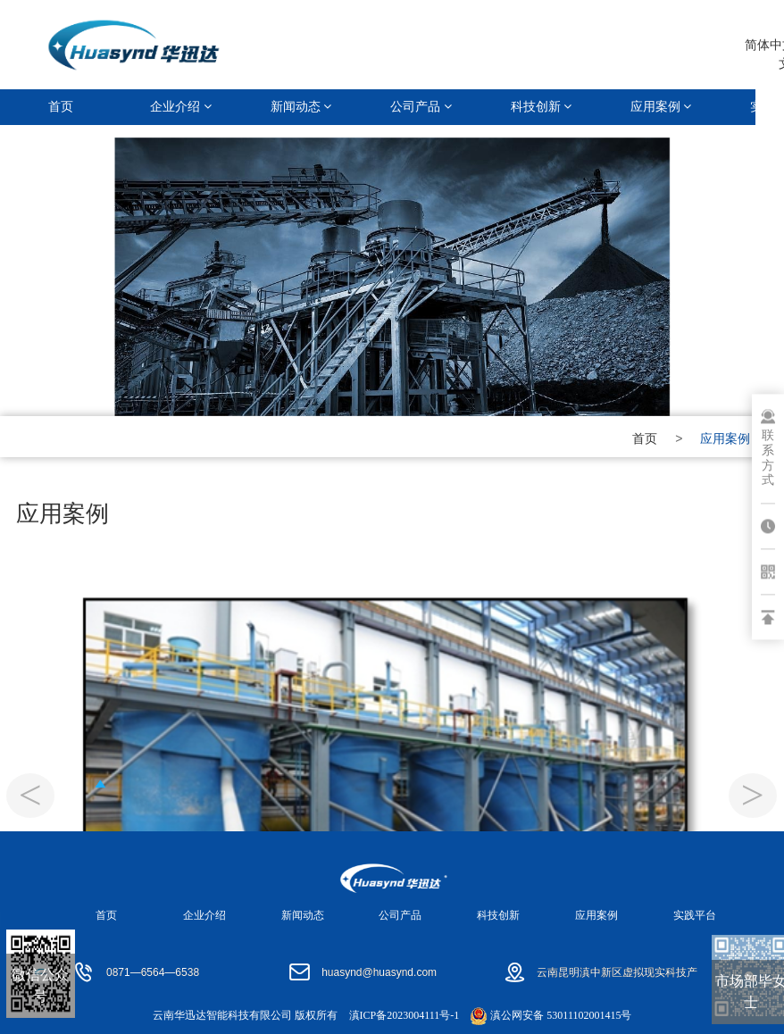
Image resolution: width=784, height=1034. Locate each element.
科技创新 (541, 106)
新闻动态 (301, 106)
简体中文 (748, 45)
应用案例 (661, 106)
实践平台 (694, 915)
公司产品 (421, 106)
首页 (60, 106)
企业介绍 (181, 106)
